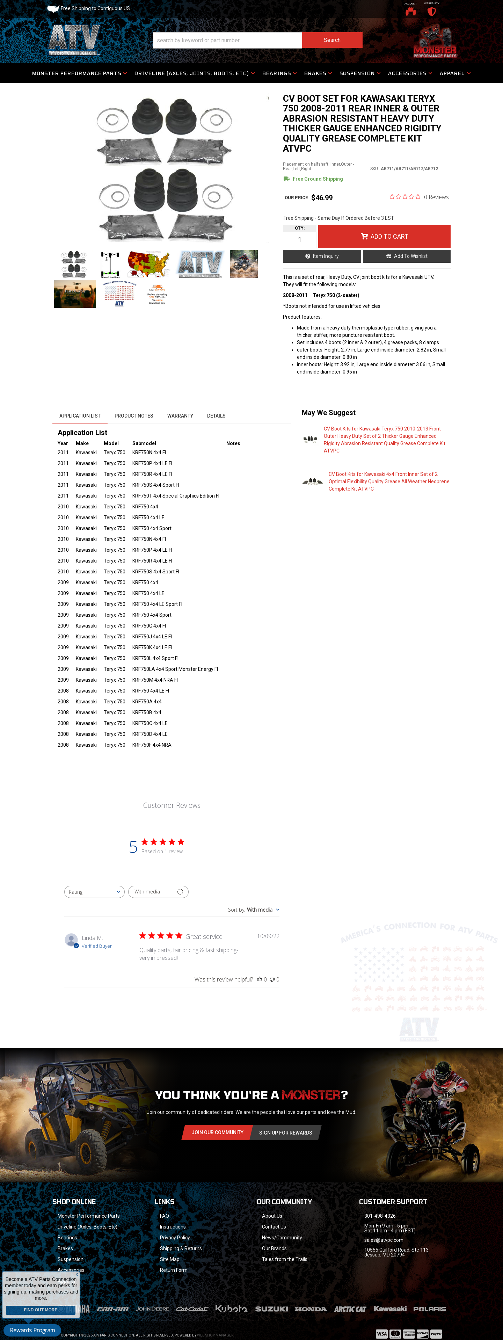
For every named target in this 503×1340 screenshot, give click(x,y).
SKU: (374, 168)
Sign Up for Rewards (285, 1133)
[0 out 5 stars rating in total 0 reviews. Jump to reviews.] (419, 196)
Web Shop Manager (215, 1335)
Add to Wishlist (411, 256)
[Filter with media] (158, 892)
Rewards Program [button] (32, 1330)
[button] (258, 40)
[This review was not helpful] (272, 979)
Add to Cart (389, 236)
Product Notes (134, 416)
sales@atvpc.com (383, 1240)
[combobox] (94, 892)
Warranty (180, 416)
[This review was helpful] (259, 979)
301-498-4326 (380, 1216)
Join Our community (217, 1132)
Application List (80, 416)
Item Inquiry (326, 256)
